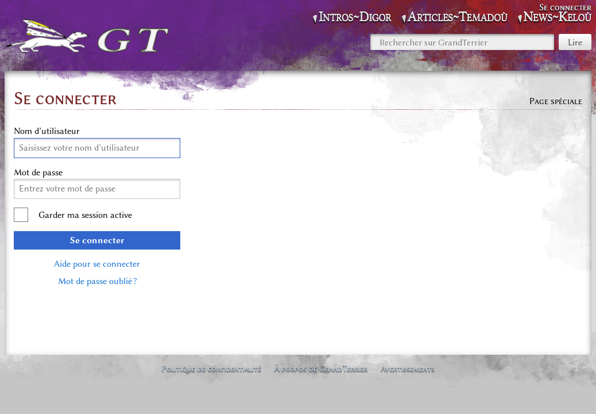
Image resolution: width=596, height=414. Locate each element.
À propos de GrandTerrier (320, 368)
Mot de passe (38, 172)
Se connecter (97, 240)
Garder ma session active (85, 215)
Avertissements (408, 368)
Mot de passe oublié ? (97, 281)
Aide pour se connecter (97, 264)
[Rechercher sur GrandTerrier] (462, 42)
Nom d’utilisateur (47, 131)
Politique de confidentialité (211, 368)
